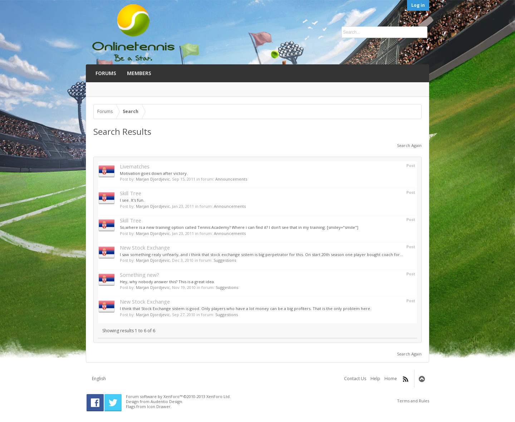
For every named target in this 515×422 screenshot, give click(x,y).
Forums (105, 73)
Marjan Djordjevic (153, 179)
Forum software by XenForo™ (178, 396)
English (99, 379)
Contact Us (355, 379)
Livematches (134, 166)
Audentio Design (166, 401)
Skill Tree (130, 193)
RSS (405, 379)
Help (375, 379)
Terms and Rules (413, 400)
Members (139, 73)
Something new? (139, 274)
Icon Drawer (159, 406)
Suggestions (225, 260)
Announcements (231, 179)
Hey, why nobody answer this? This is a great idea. (167, 281)
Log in (418, 5)
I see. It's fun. (132, 200)
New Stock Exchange (145, 247)
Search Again (409, 145)
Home (390, 379)
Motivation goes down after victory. (154, 173)
